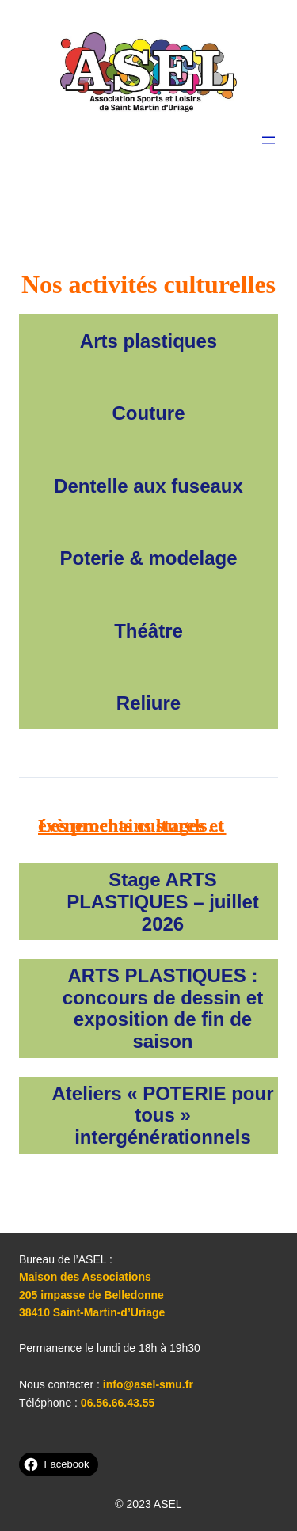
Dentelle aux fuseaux (148, 486)
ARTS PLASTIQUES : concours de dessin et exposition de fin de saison (163, 1008)
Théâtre (148, 631)
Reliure (148, 703)
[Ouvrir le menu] (268, 140)
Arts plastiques (148, 341)
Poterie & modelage (148, 558)
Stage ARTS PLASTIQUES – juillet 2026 (163, 901)
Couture (148, 413)
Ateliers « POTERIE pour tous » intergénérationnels (162, 1115)
